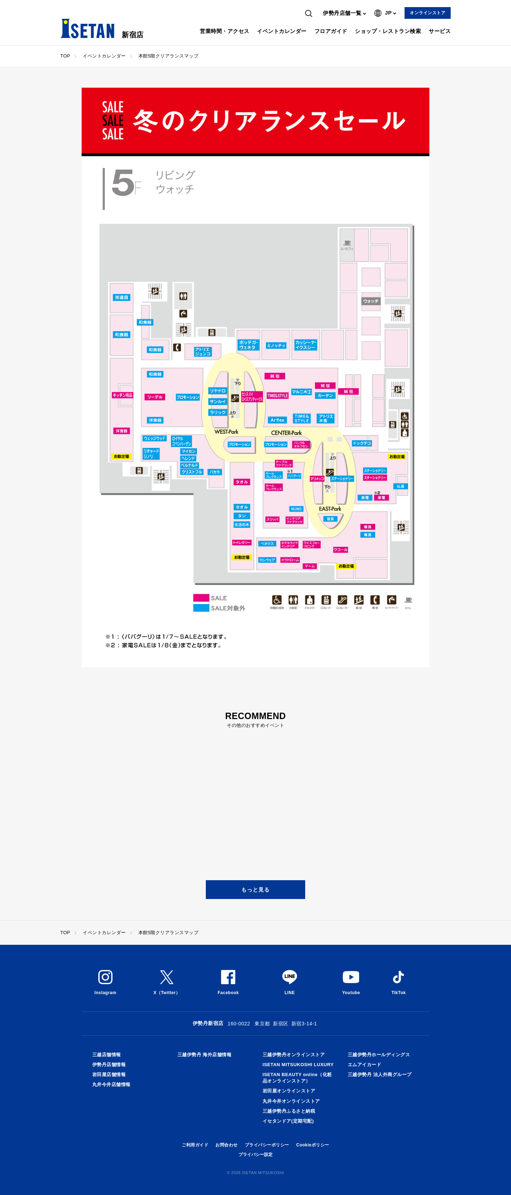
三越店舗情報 (106, 1054)
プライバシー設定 (255, 1154)
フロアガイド (330, 31)
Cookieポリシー (312, 1144)
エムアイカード (364, 1064)
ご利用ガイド (195, 1144)
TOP (65, 56)
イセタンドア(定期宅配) (288, 1121)
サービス (440, 31)
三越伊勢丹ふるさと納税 (289, 1111)
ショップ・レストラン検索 (388, 31)
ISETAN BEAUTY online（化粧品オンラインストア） (297, 1078)
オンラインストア (427, 12)
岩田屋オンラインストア (289, 1090)
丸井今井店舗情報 (111, 1084)
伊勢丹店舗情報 (109, 1064)
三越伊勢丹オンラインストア (294, 1054)
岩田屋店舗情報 (109, 1074)
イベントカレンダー (282, 31)
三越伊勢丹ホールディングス (379, 1054)
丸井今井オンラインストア (291, 1101)
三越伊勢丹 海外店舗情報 (204, 1054)
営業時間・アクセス (224, 31)
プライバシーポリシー (267, 1144)
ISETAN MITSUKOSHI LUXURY (298, 1064)
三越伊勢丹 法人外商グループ (380, 1074)
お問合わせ (226, 1144)
